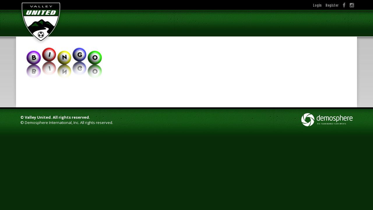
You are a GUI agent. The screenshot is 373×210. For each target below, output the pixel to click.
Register (332, 5)
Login (317, 5)
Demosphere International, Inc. (52, 122)
